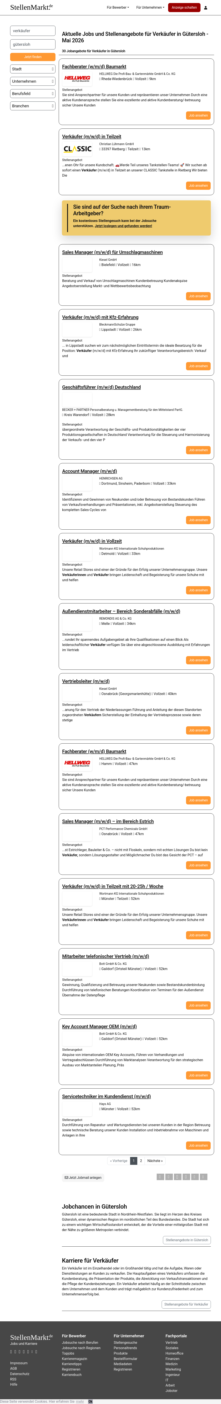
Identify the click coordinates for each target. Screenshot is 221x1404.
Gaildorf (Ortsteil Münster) (120, 969)
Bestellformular (125, 1359)
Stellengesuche (125, 1343)
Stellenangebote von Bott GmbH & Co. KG (77, 968)
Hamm (106, 764)
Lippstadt (108, 330)
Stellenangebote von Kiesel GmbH (77, 264)
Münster (107, 899)
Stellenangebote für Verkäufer (186, 1304)
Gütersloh (193, 34)
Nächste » (155, 1161)
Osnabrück (109, 834)
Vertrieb (172, 1343)
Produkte (121, 1353)
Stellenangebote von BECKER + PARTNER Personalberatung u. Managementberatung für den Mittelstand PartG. (77, 399)
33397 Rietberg (112, 149)
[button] (160, 1177)
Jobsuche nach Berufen (80, 1343)
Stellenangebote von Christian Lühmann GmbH (77, 149)
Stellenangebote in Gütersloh (187, 1240)
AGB (13, 1368)
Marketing (173, 1369)
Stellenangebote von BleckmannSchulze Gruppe (77, 329)
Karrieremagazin (74, 1359)
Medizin (172, 1364)
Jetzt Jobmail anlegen (83, 1178)
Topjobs (68, 1353)
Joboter (171, 1391)
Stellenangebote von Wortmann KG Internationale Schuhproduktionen (77, 553)
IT (167, 1380)
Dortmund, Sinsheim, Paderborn (125, 483)
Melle (105, 624)
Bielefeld (107, 265)
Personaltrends (125, 1348)
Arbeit (170, 1385)
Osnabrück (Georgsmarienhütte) (125, 694)
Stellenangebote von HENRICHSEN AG (77, 483)
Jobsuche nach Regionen (81, 1348)
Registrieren (71, 1369)
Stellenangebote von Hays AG (77, 1108)
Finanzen (172, 1359)
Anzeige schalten (184, 7)
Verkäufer (164, 34)
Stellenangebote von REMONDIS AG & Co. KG (77, 623)
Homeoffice (174, 1353)
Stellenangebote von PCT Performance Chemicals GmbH (77, 833)
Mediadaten (123, 1364)
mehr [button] (80, 1401)
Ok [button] (90, 1401)
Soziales (172, 1348)
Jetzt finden (32, 57)
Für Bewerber (116, 7)
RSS (13, 1379)
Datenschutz (19, 1374)
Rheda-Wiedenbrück (116, 79)
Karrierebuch (72, 1375)
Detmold (107, 554)
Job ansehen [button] (198, 115)
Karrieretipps (72, 1364)
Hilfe (13, 1384)
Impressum (19, 1363)
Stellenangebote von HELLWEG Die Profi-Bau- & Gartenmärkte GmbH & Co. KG (77, 78)
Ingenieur (173, 1375)
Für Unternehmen (149, 7)
